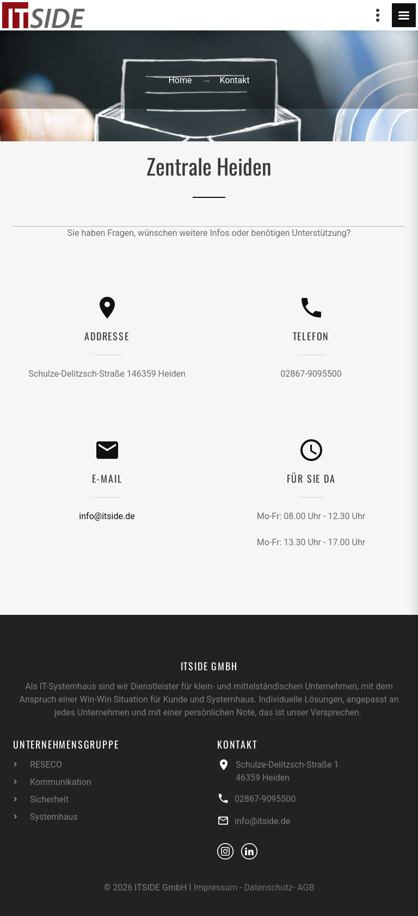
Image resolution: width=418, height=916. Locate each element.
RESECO (46, 764)
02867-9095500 (310, 374)
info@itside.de (106, 516)
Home (180, 80)
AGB (305, 887)
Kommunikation (60, 782)
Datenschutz (268, 887)
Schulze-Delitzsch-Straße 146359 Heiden (107, 374)
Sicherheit (49, 799)
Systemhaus (54, 817)
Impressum (216, 887)
